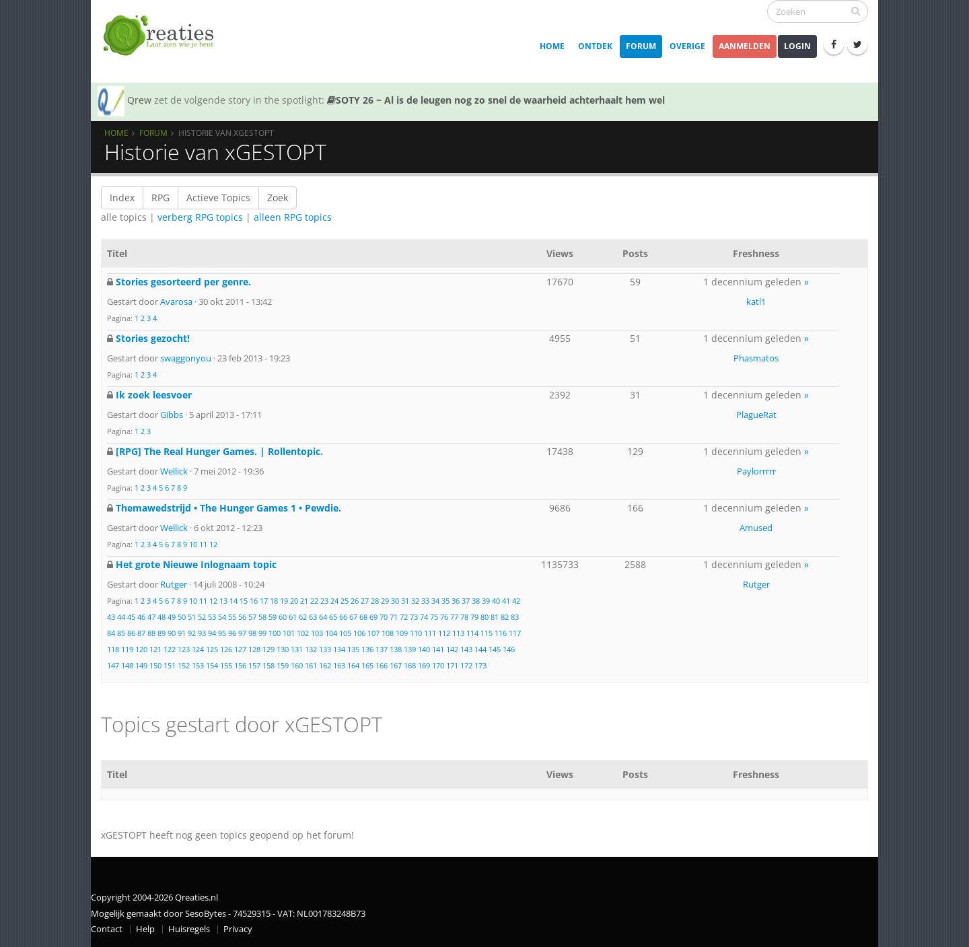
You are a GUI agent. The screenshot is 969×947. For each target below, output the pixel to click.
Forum (641, 46)
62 (303, 617)
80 (484, 617)
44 (121, 617)
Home (552, 46)
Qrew (139, 100)
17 (264, 601)
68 (363, 617)
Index (122, 197)
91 (182, 633)
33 (425, 601)
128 (254, 649)
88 (151, 633)
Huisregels (189, 929)
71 (394, 617)
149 (141, 665)
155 (226, 665)
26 (355, 601)
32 (415, 601)
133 (325, 649)
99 (262, 633)
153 (198, 665)
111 (430, 633)
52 (202, 617)
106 (359, 633)
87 (141, 633)
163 (339, 665)
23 (324, 601)
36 (456, 601)
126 (226, 649)
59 (272, 617)
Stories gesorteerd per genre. (183, 281)
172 (466, 665)
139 (410, 649)
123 (184, 649)
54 (222, 617)
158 (268, 665)
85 (121, 633)
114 (472, 633)
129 (268, 649)
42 (516, 601)
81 (495, 617)
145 (495, 649)
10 (193, 544)
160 (297, 665)
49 (172, 617)
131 (297, 649)
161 (311, 665)
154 (212, 665)
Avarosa (176, 301)
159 (283, 665)
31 (405, 601)
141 (438, 649)
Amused (756, 528)
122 (170, 649)
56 (242, 617)
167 (396, 665)
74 (424, 617)
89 (161, 633)
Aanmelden (744, 46)
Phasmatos (756, 358)
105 (345, 633)
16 (254, 601)
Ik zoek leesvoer (154, 394)
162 (325, 665)
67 (353, 617)
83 (515, 617)
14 (233, 601)
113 (458, 633)
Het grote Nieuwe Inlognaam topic (196, 564)
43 (111, 617)
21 (304, 601)
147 (113, 665)
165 (367, 665)
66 (343, 617)
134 (339, 649)
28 (375, 601)
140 (424, 649)
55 (232, 617)
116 (501, 633)
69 (373, 617)
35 (445, 601)
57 (252, 617)
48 (161, 617)
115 (486, 633)
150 (155, 665)
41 (506, 601)
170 (438, 665)
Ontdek (595, 46)
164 (353, 665)
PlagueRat (756, 415)
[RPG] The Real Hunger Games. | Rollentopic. (219, 451)
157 (254, 665)
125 (212, 649)
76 (444, 617)
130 (283, 649)
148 (127, 665)
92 (192, 633)
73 (414, 617)
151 (170, 665)
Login (797, 46)
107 (373, 633)
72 (404, 617)
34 (435, 601)
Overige (687, 46)
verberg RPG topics (200, 217)
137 (381, 649)
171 (452, 665)
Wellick (174, 471)
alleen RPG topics (293, 217)
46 (141, 617)
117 (515, 633)
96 (232, 633)
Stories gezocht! (153, 338)
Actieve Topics (218, 197)
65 (333, 617)
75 (434, 617)
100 (274, 633)
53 (212, 617)
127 (240, 649)
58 (262, 617)
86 (131, 633)
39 (486, 601)
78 (464, 617)
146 (509, 649)
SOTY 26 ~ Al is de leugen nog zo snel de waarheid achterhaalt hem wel (496, 100)
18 (274, 601)
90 (172, 633)
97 (242, 633)
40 (496, 601)
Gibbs (171, 415)
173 (480, 665)
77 (454, 617)
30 (395, 601)
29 (385, 601)
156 (240, 665)
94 (212, 633)
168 (410, 665)
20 (294, 601)
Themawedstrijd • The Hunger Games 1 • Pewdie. (228, 507)
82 (505, 617)
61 (293, 617)
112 (444, 633)
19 (284, 601)
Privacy (237, 929)
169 (424, 665)
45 (131, 617)
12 (213, 544)
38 (476, 601)
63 (313, 617)
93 (202, 633)
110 (416, 633)
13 (223, 601)
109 (402, 633)
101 (289, 633)
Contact (106, 929)
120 (141, 649)
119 (127, 649)
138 (396, 649)
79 (474, 617)
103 (317, 633)
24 (334, 601)
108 (388, 633)
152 (184, 665)
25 (344, 601)
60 (283, 617)
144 (480, 649)
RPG (160, 197)
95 (222, 633)
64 (323, 617)
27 (365, 601)
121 (155, 649)
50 (182, 617)
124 (198, 649)
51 (192, 617)
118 (113, 649)
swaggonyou (185, 358)
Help (145, 929)
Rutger (173, 584)
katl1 (756, 301)
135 (353, 649)
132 (311, 649)
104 (331, 633)
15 (244, 601)
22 (314, 601)
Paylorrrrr (756, 471)
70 (384, 617)
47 (151, 617)
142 (452, 649)
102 (303, 633)
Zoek (277, 197)
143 (466, 649)
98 (252, 633)
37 (466, 601)
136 (367, 649)
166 (381, 665)
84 (111, 633)
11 (203, 544)
